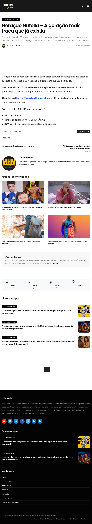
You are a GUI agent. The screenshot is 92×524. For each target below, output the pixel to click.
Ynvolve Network (72, 519)
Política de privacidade (10, 503)
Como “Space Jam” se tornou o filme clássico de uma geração (67, 243)
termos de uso (52, 263)
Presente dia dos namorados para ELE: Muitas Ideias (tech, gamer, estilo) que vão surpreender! (38, 327)
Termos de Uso (7, 498)
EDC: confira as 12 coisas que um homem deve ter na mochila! (21, 243)
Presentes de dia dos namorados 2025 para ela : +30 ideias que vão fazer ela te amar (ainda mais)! (38, 343)
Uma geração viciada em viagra (19, 147)
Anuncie (5, 490)
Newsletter (6, 494)
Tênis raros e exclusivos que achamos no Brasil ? (72, 148)
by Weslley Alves (84, 519)
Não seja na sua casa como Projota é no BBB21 (64, 207)
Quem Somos (7, 481)
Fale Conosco (7, 485)
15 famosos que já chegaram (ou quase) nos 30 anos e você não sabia (22, 208)
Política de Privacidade (47, 519)
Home (4, 477)
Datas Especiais (9, 306)
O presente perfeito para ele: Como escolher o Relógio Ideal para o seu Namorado (37, 312)
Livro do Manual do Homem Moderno (34, 98)
